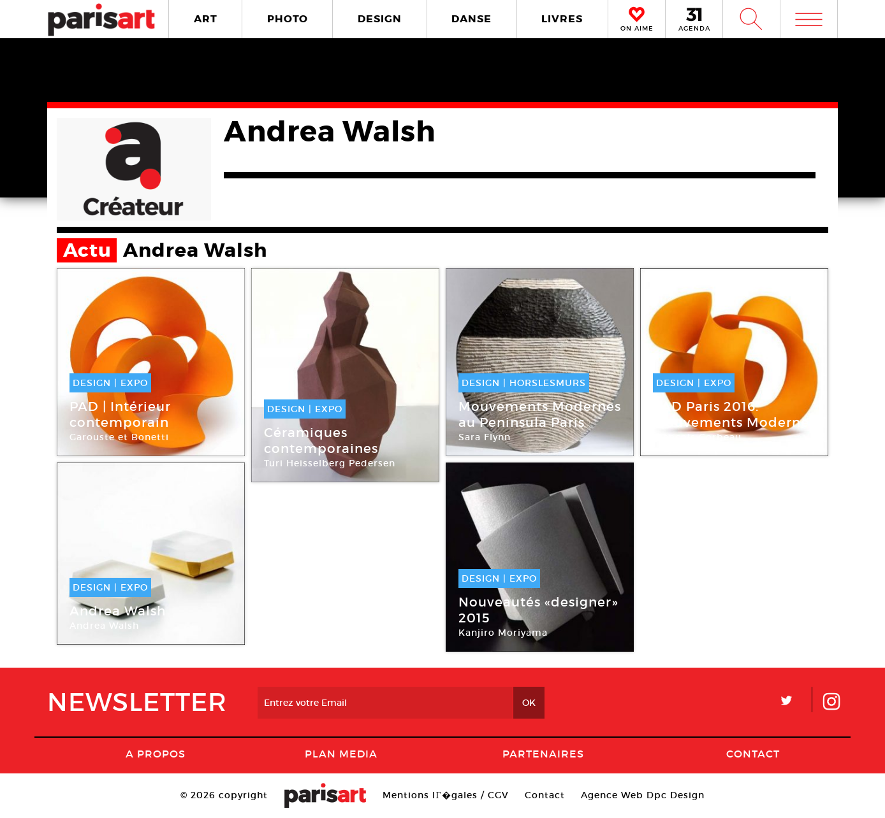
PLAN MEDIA (341, 753)
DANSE (471, 18)
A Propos (156, 753)
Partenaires (543, 753)
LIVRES (562, 18)
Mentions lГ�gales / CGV (445, 795)
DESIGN (380, 18)
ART (205, 18)
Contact (753, 753)
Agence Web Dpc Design (643, 795)
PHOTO (287, 18)
